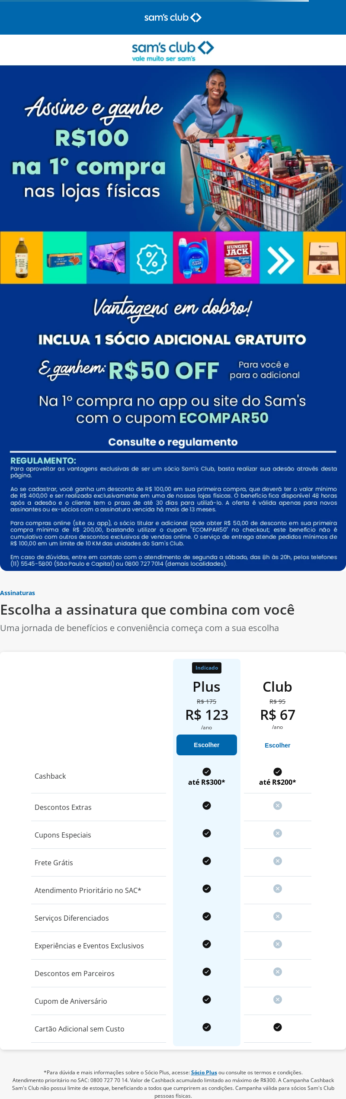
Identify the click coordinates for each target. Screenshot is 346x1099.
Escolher (206, 744)
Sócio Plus (204, 1072)
